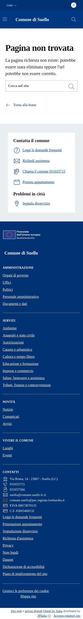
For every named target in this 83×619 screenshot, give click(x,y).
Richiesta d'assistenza (18, 538)
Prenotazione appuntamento (22, 524)
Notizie (8, 409)
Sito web (16, 611)
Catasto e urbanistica (17, 349)
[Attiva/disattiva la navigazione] (5, 19)
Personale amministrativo (21, 297)
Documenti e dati (15, 304)
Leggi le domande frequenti (22, 517)
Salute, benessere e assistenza (23, 378)
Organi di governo (16, 275)
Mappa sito (28, 596)
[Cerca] (71, 86)
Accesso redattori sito (67, 615)
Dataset (8, 559)
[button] (12, 5)
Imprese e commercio (18, 371)
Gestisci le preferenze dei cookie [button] (26, 591)
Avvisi (7, 424)
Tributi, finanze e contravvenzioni (27, 385)
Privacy (8, 545)
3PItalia (42, 615)
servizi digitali (33, 611)
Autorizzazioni (13, 342)
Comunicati (11, 416)
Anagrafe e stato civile (19, 335)
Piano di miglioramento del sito (25, 574)
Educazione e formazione (21, 364)
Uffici (7, 282)
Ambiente (10, 328)
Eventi (7, 455)
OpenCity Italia (52, 611)
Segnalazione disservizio (20, 531)
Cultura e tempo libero (19, 356)
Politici (8, 289)
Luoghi (8, 448)
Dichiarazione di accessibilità (23, 567)
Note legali (10, 552)
